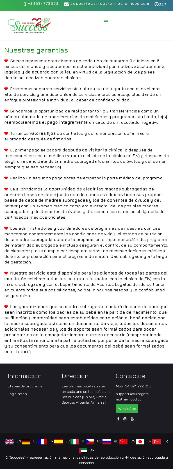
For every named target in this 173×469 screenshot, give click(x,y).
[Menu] (106, 20)
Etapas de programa (25, 386)
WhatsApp (127, 409)
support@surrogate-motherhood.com (110, 3)
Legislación (17, 394)
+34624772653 (43, 3)
